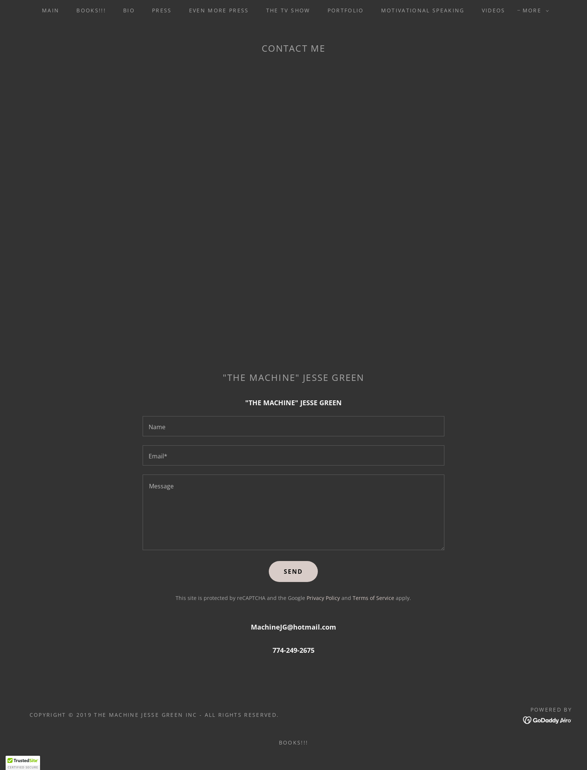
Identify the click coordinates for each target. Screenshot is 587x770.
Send (293, 571)
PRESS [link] (162, 10)
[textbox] (293, 426)
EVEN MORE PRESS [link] (219, 10)
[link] (547, 719)
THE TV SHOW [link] (288, 10)
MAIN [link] (50, 10)
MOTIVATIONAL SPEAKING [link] (423, 10)
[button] (533, 10)
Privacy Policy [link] (323, 597)
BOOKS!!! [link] (91, 10)
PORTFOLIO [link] (346, 10)
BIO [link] (129, 10)
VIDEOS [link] (493, 10)
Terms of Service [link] (373, 597)
